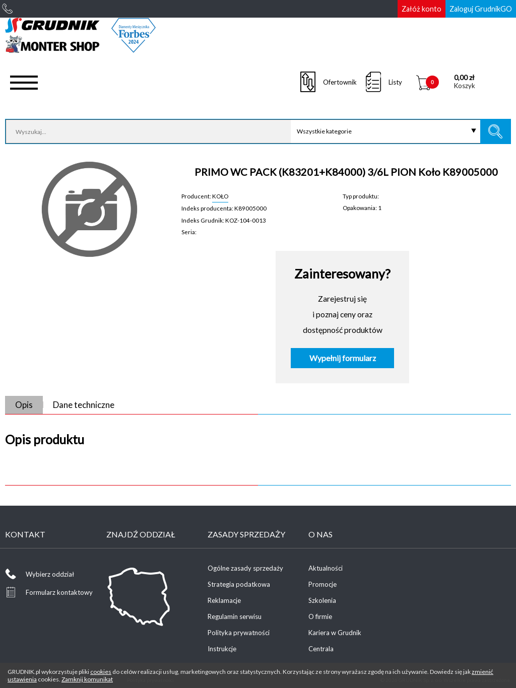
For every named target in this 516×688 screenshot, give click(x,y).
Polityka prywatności (239, 633)
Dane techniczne (83, 404)
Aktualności (325, 568)
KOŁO (220, 195)
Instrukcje (222, 649)
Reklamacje (224, 600)
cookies (100, 671)
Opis (24, 404)
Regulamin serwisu (235, 616)
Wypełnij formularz (342, 358)
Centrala (321, 649)
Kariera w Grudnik (334, 633)
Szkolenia (322, 600)
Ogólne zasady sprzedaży (245, 568)
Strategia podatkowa (239, 584)
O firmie (320, 616)
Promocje (322, 584)
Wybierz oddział (50, 574)
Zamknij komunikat (87, 679)
